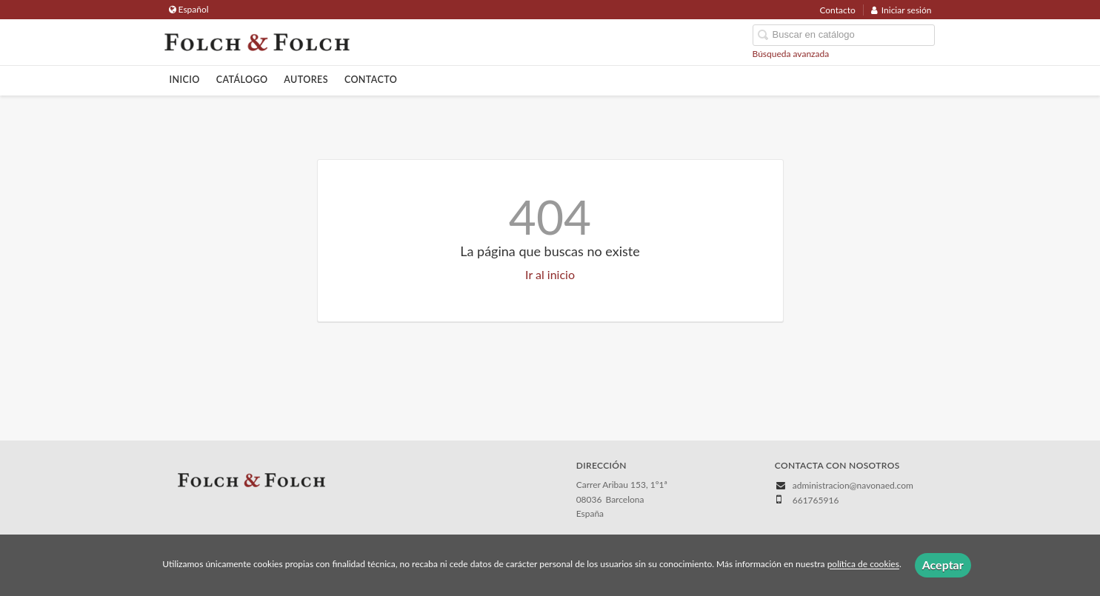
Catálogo (242, 79)
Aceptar (943, 565)
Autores (306, 79)
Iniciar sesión (901, 10)
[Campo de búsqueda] (844, 35)
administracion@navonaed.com (853, 485)
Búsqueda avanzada (791, 53)
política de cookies (863, 564)
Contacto (837, 10)
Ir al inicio (550, 274)
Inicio (185, 79)
